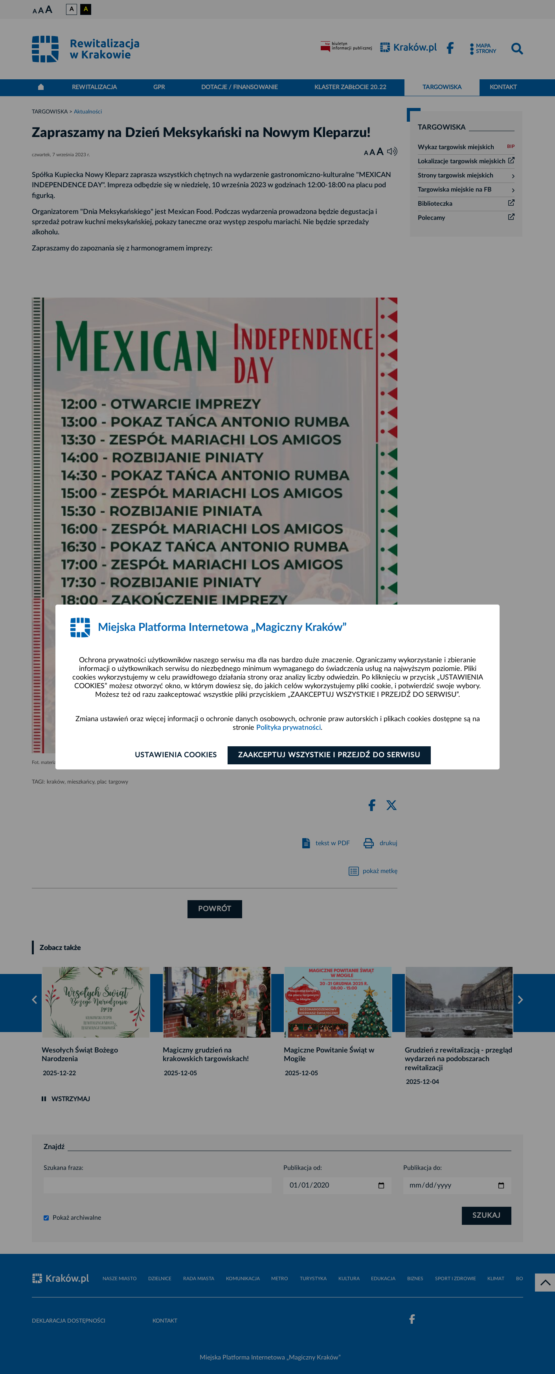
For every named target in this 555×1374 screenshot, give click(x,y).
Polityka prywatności (288, 727)
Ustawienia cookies (176, 755)
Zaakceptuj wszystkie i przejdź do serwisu (329, 755)
